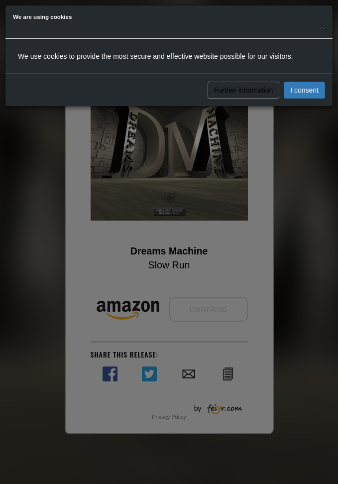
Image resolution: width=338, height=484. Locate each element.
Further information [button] (243, 90)
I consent (304, 90)
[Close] (322, 25)
